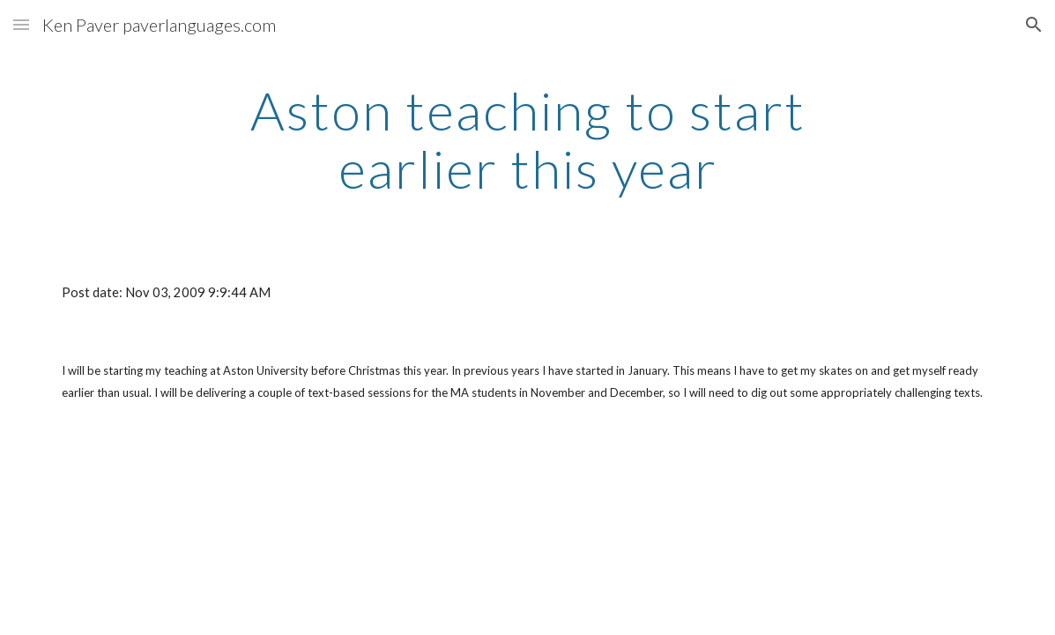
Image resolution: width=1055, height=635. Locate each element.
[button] (21, 24)
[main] (527, 139)
